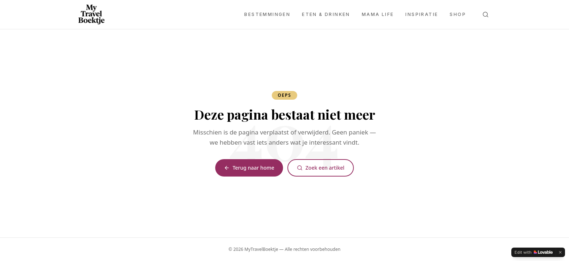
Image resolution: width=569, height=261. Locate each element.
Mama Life (378, 14)
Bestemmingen (267, 14)
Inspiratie (421, 14)
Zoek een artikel (320, 167)
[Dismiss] (560, 252)
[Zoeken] (486, 14)
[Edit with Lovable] (534, 252)
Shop (458, 14)
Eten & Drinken (326, 14)
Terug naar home (249, 167)
